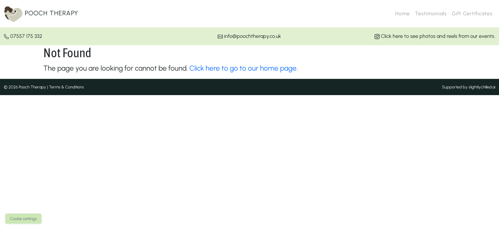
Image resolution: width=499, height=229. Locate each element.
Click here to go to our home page (243, 68)
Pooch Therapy (41, 13)
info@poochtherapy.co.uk (249, 36)
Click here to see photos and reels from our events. (435, 36)
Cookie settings (23, 218)
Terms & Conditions (66, 87)
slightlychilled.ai (481, 87)
